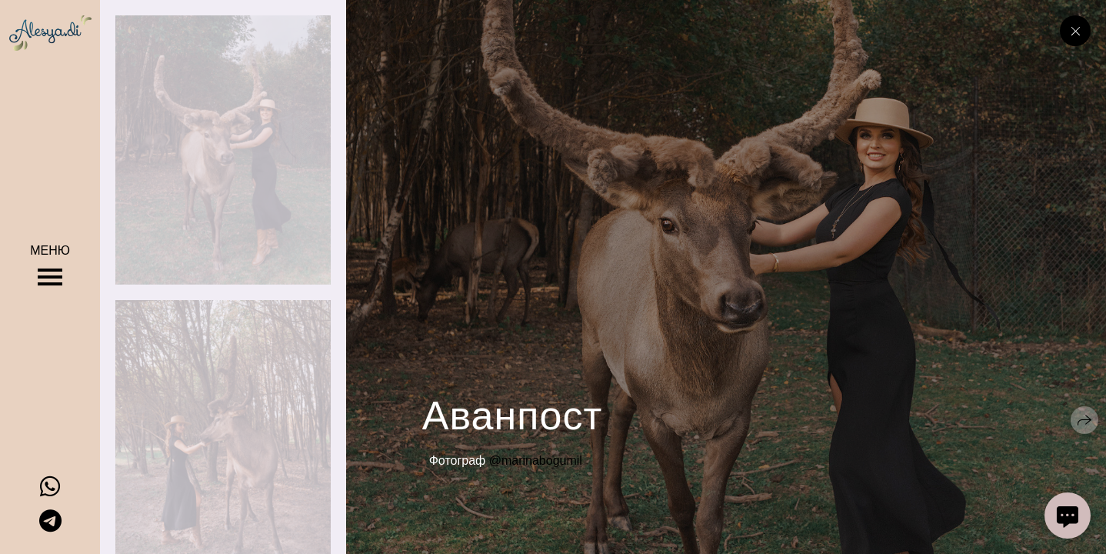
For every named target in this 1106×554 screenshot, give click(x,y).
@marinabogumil (535, 460)
